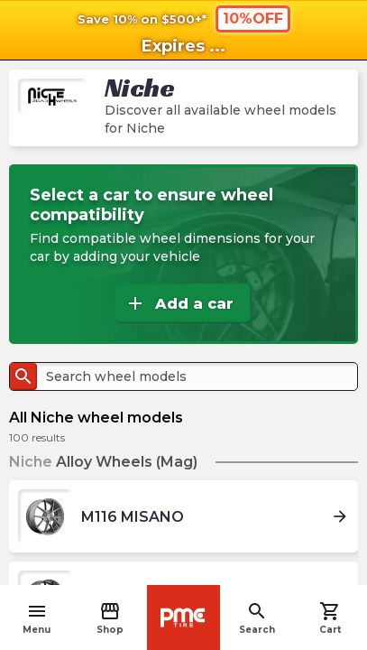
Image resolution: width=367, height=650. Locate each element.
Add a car (179, 303)
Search (257, 618)
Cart (330, 618)
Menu (36, 618)
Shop (110, 618)
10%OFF (253, 18)
